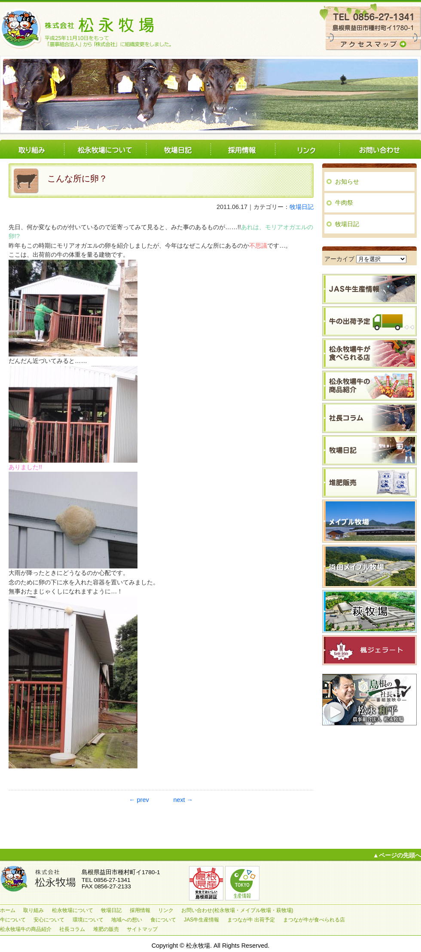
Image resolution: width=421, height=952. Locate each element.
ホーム (7, 910)
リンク (307, 149)
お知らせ (347, 181)
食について (163, 920)
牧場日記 (178, 149)
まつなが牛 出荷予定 (251, 920)
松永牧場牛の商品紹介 (26, 929)
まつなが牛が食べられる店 (314, 920)
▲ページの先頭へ (397, 855)
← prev (139, 799)
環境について (88, 920)
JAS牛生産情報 (201, 920)
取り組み (32, 149)
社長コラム (72, 929)
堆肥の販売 (106, 929)
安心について (49, 920)
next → (183, 799)
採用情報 (242, 149)
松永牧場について (105, 149)
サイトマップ (142, 929)
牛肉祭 (344, 202)
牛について (13, 920)
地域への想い (126, 920)
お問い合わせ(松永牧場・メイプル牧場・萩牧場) (380, 149)
